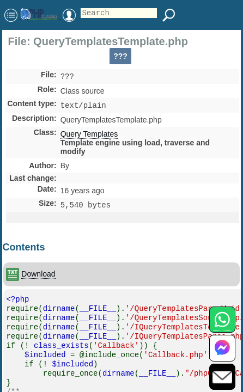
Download (38, 277)
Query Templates (89, 136)
